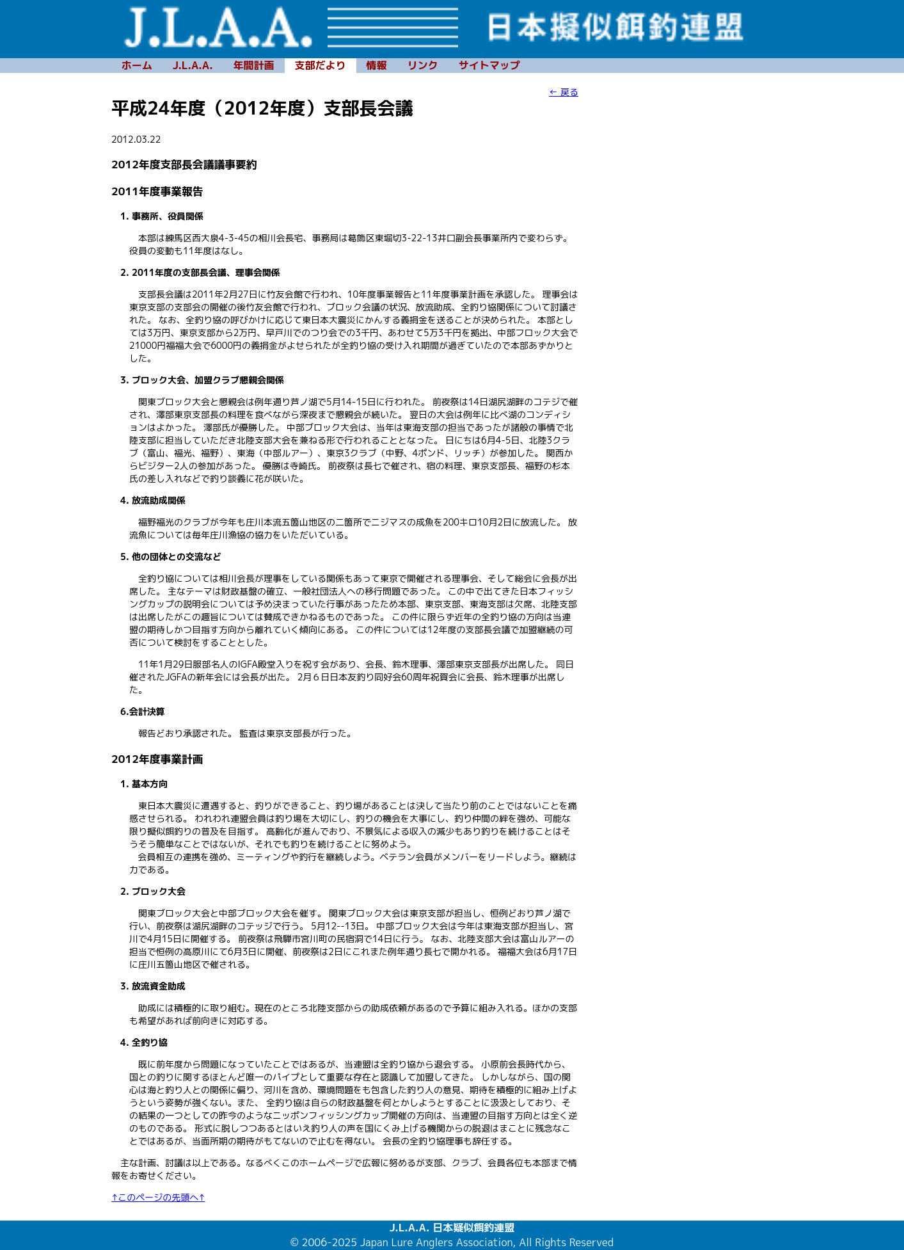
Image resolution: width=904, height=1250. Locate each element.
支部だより (320, 65)
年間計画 (254, 65)
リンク (423, 65)
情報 (377, 65)
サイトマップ (489, 65)
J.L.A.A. (193, 65)
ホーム (137, 65)
